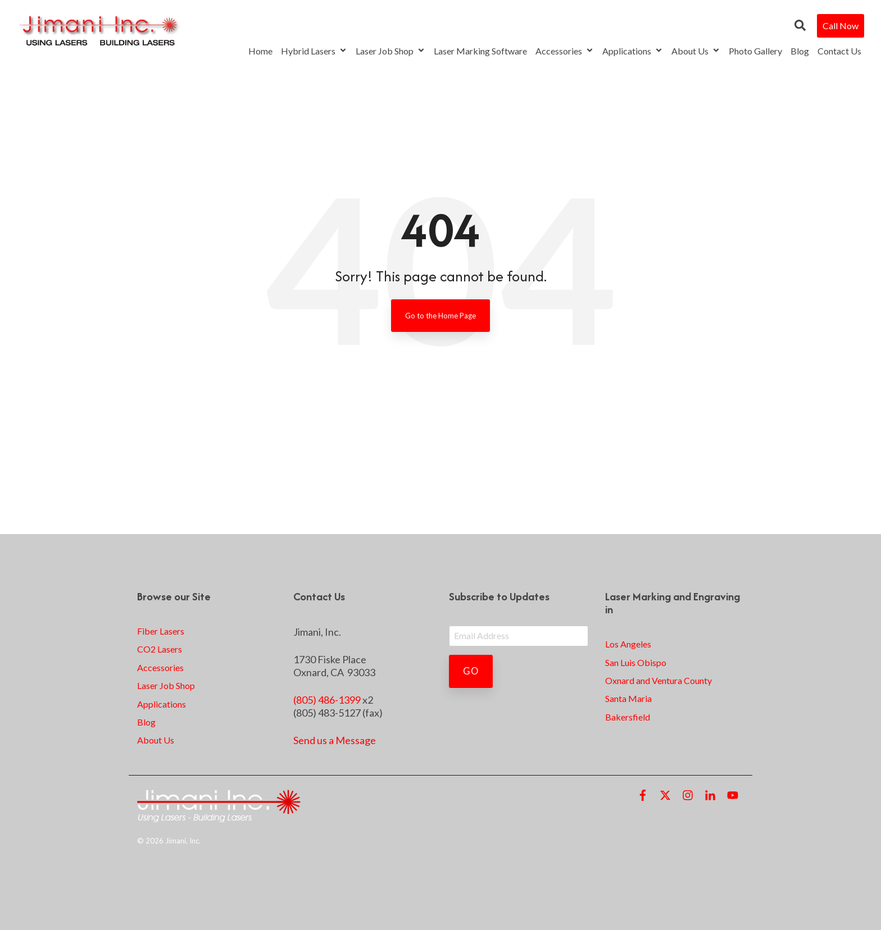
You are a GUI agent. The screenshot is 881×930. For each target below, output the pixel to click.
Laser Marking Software (480, 50)
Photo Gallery (755, 50)
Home (260, 50)
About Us (695, 51)
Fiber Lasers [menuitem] (160, 631)
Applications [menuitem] (161, 704)
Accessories (564, 51)
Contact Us (839, 50)
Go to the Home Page (440, 315)
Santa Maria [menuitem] (628, 698)
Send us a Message (334, 740)
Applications (632, 51)
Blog (800, 50)
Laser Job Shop (390, 51)
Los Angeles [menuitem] (628, 644)
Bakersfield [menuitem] (627, 717)
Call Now (841, 25)
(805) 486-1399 (327, 700)
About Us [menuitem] (155, 740)
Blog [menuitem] (146, 722)
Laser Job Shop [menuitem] (166, 685)
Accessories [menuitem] (160, 667)
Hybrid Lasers (314, 51)
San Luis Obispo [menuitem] (635, 662)
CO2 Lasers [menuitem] (159, 649)
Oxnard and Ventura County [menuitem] (658, 680)
